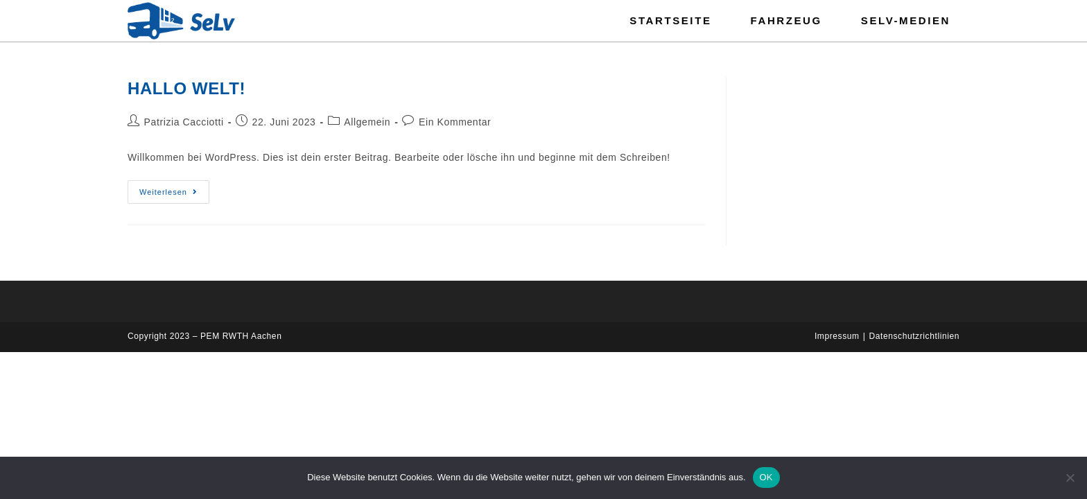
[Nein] (1070, 477)
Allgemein (367, 122)
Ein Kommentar (455, 122)
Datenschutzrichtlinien (914, 336)
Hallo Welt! (186, 88)
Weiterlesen (174, 188)
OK (766, 477)
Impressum (837, 336)
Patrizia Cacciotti (184, 122)
